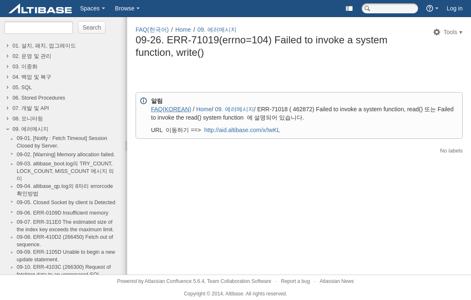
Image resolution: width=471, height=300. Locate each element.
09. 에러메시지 (30, 129)
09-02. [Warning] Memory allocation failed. (66, 155)
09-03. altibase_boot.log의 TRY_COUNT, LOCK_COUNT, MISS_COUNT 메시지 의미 (65, 171)
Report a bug (295, 281)
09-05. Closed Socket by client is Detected (66, 202)
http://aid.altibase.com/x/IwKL (242, 130)
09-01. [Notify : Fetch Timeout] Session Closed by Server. (62, 142)
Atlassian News (337, 281)
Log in (455, 8)
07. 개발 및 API (31, 108)
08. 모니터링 (28, 119)
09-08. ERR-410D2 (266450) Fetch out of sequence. (65, 241)
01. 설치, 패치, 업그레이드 (44, 46)
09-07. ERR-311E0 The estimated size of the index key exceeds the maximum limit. (65, 225)
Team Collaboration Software (239, 281)
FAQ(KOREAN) (171, 109)
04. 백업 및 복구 (32, 77)
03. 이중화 (25, 67)
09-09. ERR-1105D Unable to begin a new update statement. (66, 255)
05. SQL (22, 87)
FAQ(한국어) (152, 29)
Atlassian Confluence (168, 281)
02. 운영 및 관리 (32, 56)
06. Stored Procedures (39, 98)
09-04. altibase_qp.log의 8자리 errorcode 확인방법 (65, 190)
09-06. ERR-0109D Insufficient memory (62, 213)
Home (183, 29)
